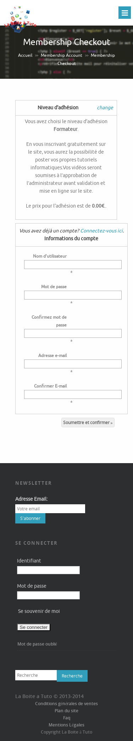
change (105, 108)
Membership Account (61, 55)
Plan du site (66, 711)
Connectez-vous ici (101, 231)
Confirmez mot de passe (49, 321)
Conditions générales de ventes (66, 704)
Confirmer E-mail (50, 386)
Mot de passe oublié (37, 644)
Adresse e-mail (52, 355)
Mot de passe (54, 287)
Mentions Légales (66, 725)
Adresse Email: (31, 499)
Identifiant (29, 561)
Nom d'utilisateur (50, 256)
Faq (66, 718)
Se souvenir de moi (39, 611)
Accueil (25, 55)
